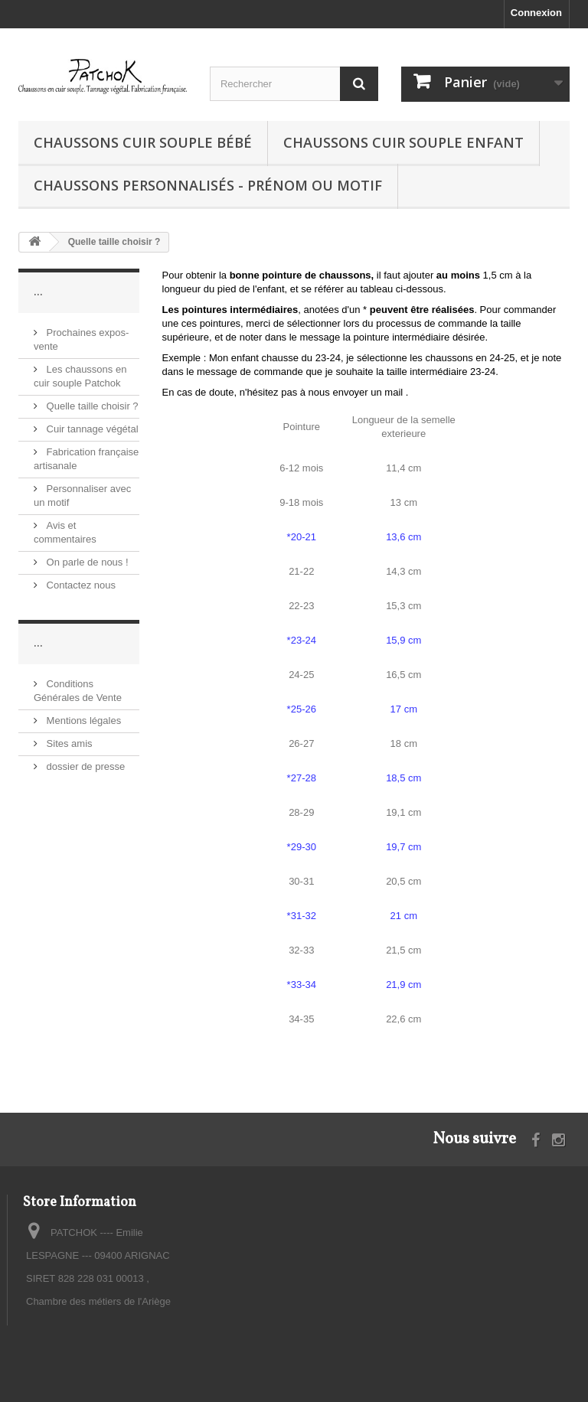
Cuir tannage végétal (91, 429)
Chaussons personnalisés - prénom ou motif (208, 185)
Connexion (536, 12)
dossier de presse (84, 766)
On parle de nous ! (86, 562)
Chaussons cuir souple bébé (143, 142)
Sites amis (68, 743)
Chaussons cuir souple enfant (403, 142)
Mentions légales (82, 720)
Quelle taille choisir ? (91, 406)
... (38, 291)
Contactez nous (80, 585)
